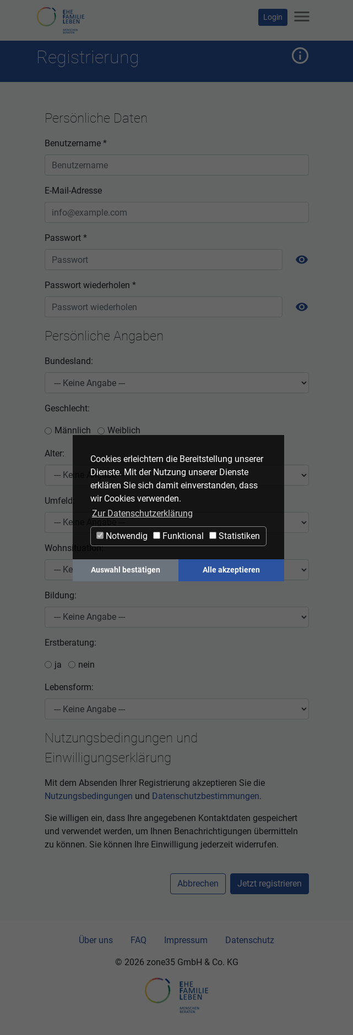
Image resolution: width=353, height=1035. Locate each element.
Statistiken (234, 536)
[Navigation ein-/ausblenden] (301, 17)
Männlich (73, 430)
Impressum (186, 940)
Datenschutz (249, 940)
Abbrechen (198, 883)
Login (273, 17)
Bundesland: (69, 361)
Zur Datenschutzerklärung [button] (142, 513)
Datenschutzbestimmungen (205, 796)
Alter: (54, 453)
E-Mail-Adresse (73, 190)
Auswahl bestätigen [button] (125, 570)
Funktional (178, 536)
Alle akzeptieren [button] (231, 570)
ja (58, 664)
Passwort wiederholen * (90, 285)
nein (86, 664)
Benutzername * (76, 143)
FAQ (138, 940)
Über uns (96, 940)
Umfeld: (60, 501)
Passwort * (66, 238)
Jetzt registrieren (269, 883)
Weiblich (123, 430)
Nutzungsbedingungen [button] (89, 796)
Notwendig (122, 536)
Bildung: (61, 595)
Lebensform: (69, 687)
